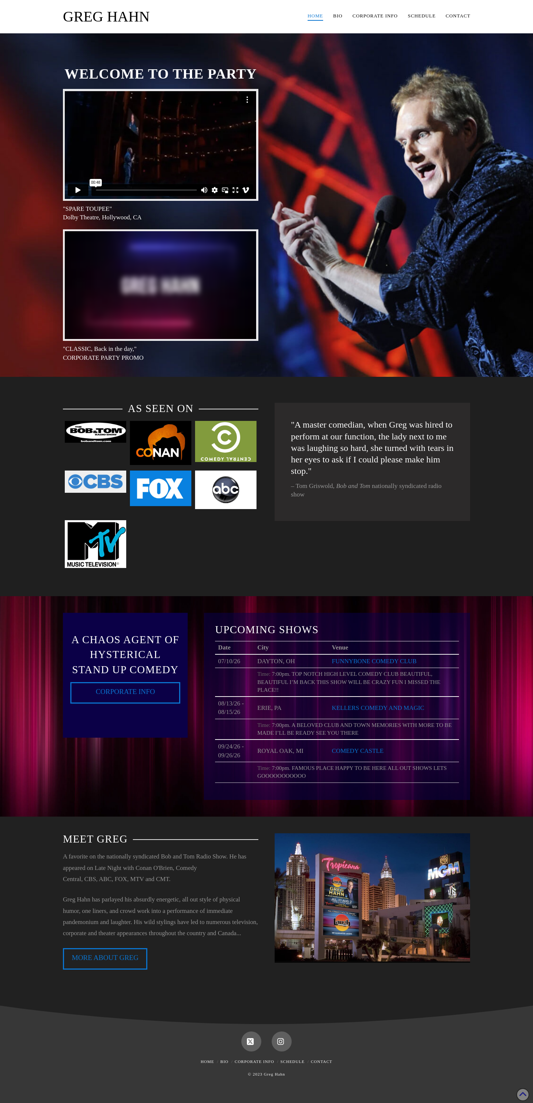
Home (207, 1061)
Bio (224, 1061)
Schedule (293, 1061)
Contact (321, 1061)
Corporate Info (125, 691)
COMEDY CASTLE (358, 750)
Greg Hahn (106, 16)
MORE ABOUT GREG (105, 957)
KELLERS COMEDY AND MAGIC (378, 707)
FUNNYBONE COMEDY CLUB (374, 661)
